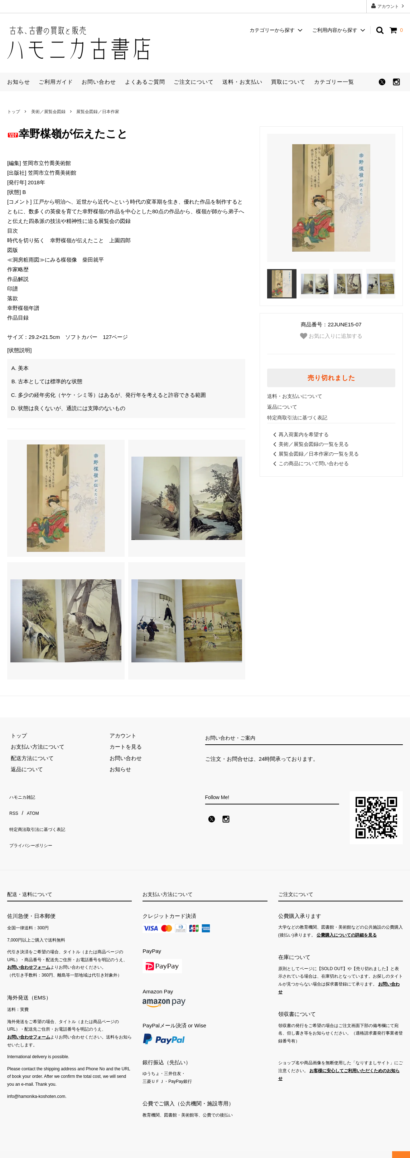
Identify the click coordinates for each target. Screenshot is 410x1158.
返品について (282, 407)
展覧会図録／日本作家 (97, 111)
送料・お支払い (242, 82)
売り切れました (331, 378)
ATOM (30, 806)
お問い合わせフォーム (28, 956)
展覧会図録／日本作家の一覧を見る (315, 454)
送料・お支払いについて (294, 396)
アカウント (388, 6)
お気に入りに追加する (331, 336)
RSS (12, 806)
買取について (288, 82)
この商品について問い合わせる (310, 463)
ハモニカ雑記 (23, 795)
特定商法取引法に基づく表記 (42, 817)
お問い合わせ (99, 82)
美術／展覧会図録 (48, 111)
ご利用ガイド (56, 82)
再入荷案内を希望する (300, 434)
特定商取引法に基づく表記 (297, 417)
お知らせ (18, 82)
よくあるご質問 (145, 82)
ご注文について (194, 82)
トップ (13, 111)
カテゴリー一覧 (334, 82)
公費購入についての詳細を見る (347, 923)
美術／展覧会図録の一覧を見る (310, 444)
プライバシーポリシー (34, 829)
